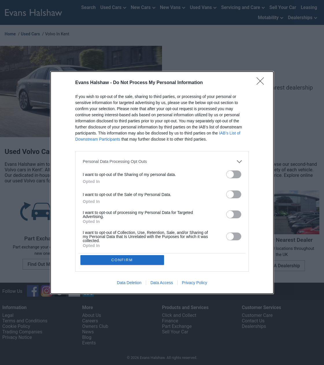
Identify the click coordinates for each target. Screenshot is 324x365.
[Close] (262, 82)
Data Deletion (129, 282)
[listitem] (162, 162)
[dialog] (162, 183)
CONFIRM (122, 260)
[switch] (233, 174)
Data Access (161, 282)
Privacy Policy (194, 282)
